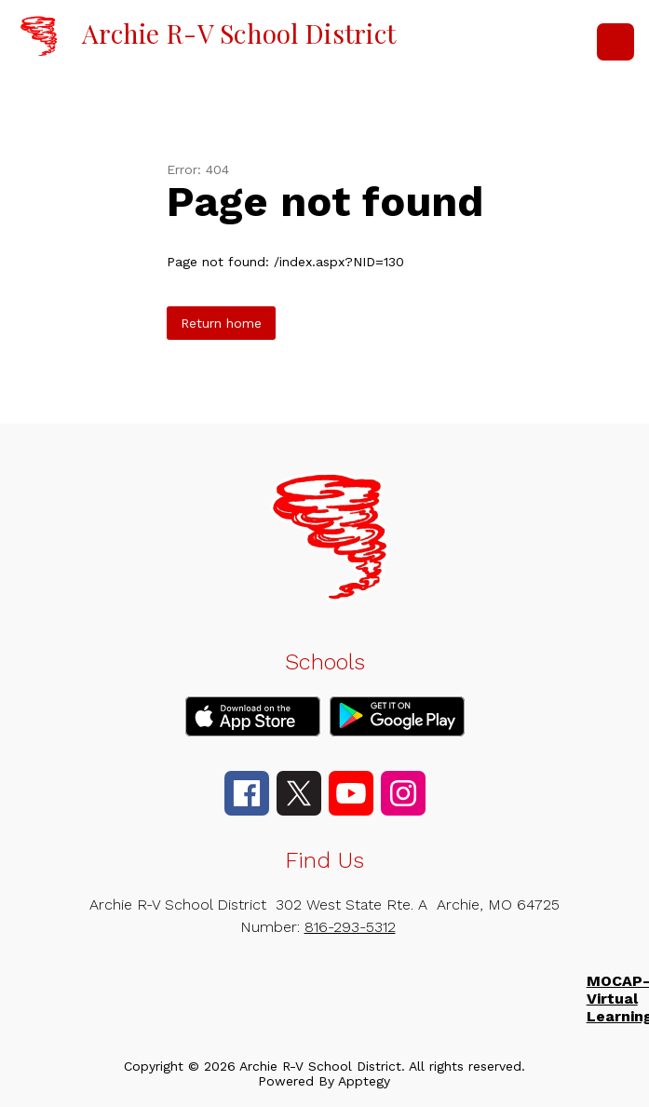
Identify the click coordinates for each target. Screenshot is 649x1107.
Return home (221, 323)
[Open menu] (615, 42)
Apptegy (364, 1080)
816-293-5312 (350, 927)
